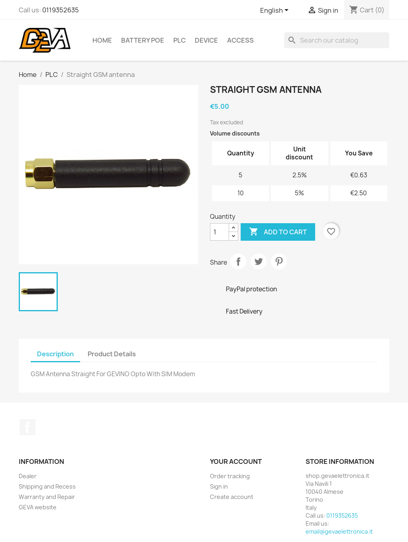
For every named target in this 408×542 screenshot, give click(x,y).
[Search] (336, 40)
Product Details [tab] (112, 354)
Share (238, 261)
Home (102, 40)
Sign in (219, 486)
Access (240, 40)
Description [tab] (55, 354)
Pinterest (279, 261)
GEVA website (38, 507)
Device (206, 40)
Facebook (27, 427)
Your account (236, 461)
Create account (231, 497)
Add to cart (278, 232)
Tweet (259, 261)
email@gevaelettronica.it (339, 531)
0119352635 (60, 10)
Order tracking (230, 476)
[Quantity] (219, 232)
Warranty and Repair (47, 497)
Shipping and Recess (47, 486)
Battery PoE (142, 40)
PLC (179, 40)
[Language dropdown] (275, 11)
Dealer (28, 476)
